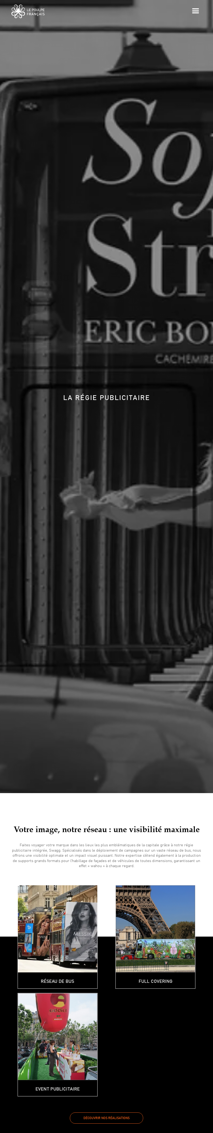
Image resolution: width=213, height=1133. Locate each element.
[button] (195, 11)
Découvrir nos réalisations (106, 1118)
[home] (28, 11)
